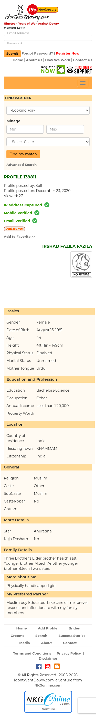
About (46, 643)
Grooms (17, 636)
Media (24, 643)
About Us (34, 60)
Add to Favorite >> (20, 236)
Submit (12, 54)
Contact (70, 643)
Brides (74, 628)
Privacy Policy (69, 653)
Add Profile (47, 628)
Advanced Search (21, 165)
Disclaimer (48, 658)
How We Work (57, 60)
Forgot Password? (37, 53)
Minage (13, 121)
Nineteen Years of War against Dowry (31, 23)
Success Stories (71, 636)
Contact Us (82, 60)
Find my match (23, 154)
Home (18, 60)
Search (41, 636)
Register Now (67, 53)
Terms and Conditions (32, 653)
